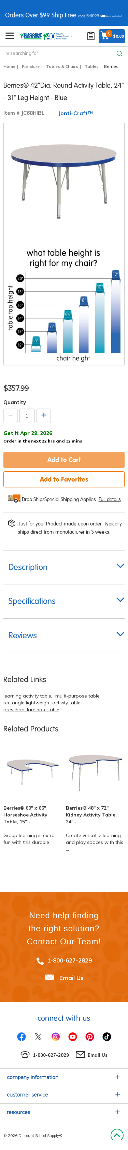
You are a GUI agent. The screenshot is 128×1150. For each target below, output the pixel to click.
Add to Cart (64, 460)
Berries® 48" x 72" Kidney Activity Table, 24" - (91, 815)
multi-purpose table (77, 696)
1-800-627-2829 (69, 960)
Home (9, 66)
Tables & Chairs (62, 66)
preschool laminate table (31, 709)
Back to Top (117, 1135)
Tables (92, 66)
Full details (110, 499)
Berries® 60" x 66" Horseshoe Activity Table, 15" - (25, 815)
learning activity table (27, 696)
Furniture (31, 66)
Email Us (71, 977)
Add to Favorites (64, 479)
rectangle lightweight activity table (42, 703)
